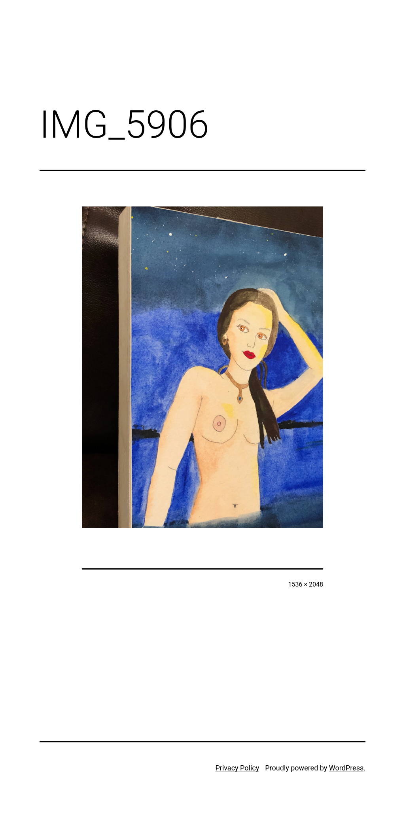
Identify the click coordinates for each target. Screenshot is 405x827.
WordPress (346, 768)
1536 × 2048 (305, 584)
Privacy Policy (237, 768)
